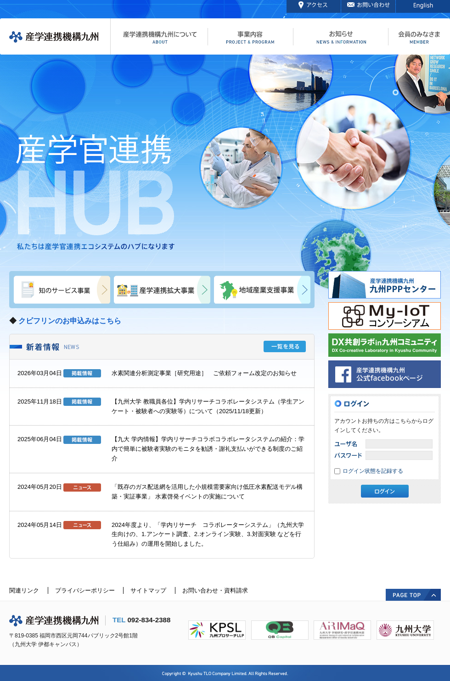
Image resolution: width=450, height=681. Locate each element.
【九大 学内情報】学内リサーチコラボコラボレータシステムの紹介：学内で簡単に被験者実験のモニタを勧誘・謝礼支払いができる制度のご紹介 (208, 449)
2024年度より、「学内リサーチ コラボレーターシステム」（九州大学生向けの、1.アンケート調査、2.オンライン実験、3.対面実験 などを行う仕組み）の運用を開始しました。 (208, 534)
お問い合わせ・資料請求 (215, 590)
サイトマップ (148, 590)
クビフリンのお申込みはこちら (69, 321)
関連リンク (24, 590)
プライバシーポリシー (85, 590)
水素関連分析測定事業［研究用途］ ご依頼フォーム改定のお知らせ (204, 373)
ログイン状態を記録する (373, 471)
